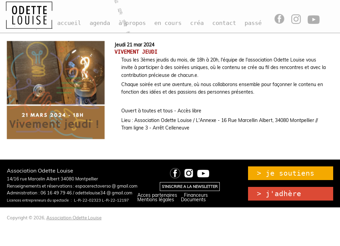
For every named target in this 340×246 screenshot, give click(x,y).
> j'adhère (279, 194)
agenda (100, 22)
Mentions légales (155, 199)
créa (197, 22)
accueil (69, 22)
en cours (168, 22)
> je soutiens (285, 173)
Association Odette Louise (74, 217)
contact (224, 22)
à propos (132, 22)
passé (253, 22)
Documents (193, 199)
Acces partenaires (157, 195)
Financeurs (196, 195)
